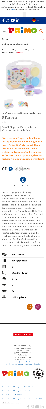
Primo (23, 39)
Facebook (10, 364)
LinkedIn (37, 364)
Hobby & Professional (23, 44)
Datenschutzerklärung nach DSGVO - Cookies (20, 387)
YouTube (28, 364)
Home (4, 50)
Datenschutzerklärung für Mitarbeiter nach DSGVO (22, 399)
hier (13, 9)
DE (40, 20)
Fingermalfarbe (18, 50)
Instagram (19, 364)
